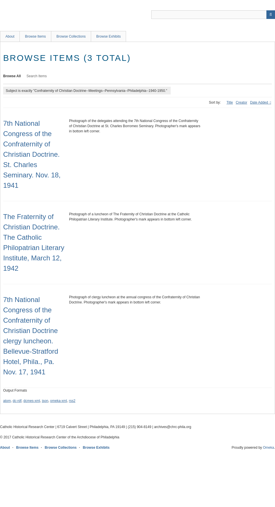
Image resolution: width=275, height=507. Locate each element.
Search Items (37, 76)
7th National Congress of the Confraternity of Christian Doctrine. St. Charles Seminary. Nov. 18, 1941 (32, 154)
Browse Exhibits (108, 36)
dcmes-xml (31, 401)
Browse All (12, 76)
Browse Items (35, 36)
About (9, 36)
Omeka (268, 448)
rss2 (72, 401)
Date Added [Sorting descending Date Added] (259, 102)
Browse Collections (71, 36)
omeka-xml (58, 401)
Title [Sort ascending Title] (230, 102)
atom (7, 401)
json (45, 401)
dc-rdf (17, 401)
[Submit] (270, 14)
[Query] (213, 14)
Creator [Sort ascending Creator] (241, 102)
